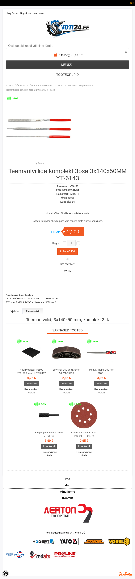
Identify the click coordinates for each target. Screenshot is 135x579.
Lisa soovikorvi (67, 264)
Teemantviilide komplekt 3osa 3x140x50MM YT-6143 (30, 90)
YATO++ (74, 193)
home (8, 85)
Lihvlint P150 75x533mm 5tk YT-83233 (66, 371)
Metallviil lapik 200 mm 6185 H (101, 371)
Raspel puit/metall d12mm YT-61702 (49, 434)
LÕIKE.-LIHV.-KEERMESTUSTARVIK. (47, 85)
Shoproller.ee (125, 574)
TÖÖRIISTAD (20, 85)
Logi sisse (12, 13)
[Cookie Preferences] (5, 573)
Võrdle (67, 271)
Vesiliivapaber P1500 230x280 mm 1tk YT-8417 (31, 371)
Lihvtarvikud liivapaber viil (79, 85)
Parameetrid (33, 311)
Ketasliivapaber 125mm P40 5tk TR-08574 (84, 434)
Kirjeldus (14, 311)
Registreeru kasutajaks (32, 13)
